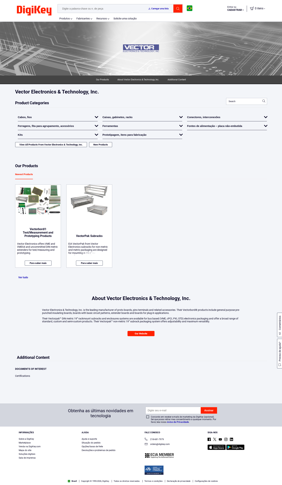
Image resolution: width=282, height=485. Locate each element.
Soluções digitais (27, 454)
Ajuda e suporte (89, 439)
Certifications (22, 375)
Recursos (101, 18)
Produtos (64, 18)
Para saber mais (38, 263)
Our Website (141, 333)
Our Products (102, 79)
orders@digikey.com (157, 444)
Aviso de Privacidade (178, 422)
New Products (100, 144)
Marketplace (25, 442)
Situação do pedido (91, 442)
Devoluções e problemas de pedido (98, 450)
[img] (34, 11)
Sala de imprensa (27, 458)
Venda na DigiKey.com (30, 446)
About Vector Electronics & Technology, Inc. (138, 79)
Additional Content (177, 79)
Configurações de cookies (206, 481)
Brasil (72, 481)
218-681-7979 (154, 439)
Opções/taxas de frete (92, 446)
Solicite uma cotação (125, 18)
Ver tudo (23, 277)
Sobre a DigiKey (26, 439)
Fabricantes (83, 18)
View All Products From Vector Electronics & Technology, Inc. (51, 144)
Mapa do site (25, 450)
